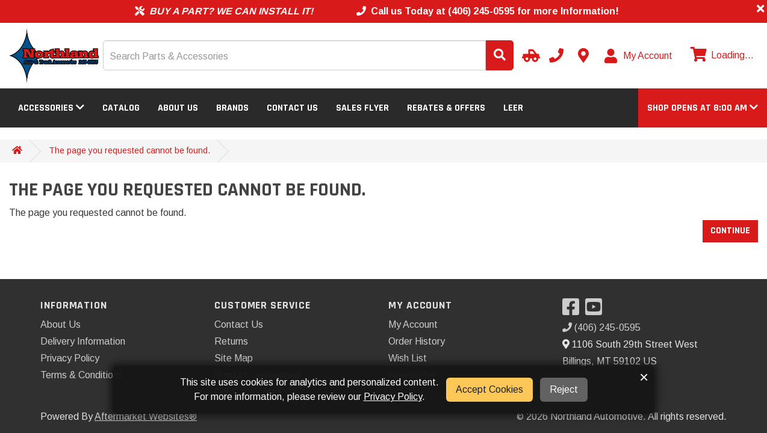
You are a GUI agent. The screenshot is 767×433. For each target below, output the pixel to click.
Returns (231, 341)
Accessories (51, 108)
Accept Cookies (489, 389)
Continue (730, 230)
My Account (413, 324)
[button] (702, 107)
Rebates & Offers (446, 108)
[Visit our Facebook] (573, 311)
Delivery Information (82, 341)
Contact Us (292, 108)
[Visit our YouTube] (596, 311)
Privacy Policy (69, 358)
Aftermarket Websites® (146, 416)
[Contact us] (583, 55)
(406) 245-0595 (601, 327)
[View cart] (721, 55)
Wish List (407, 358)
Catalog (121, 108)
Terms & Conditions (81, 375)
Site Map (233, 358)
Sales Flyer (362, 108)
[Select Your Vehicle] (529, 55)
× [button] (643, 377)
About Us (178, 108)
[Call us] (556, 55)
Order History (416, 341)
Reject (564, 389)
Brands (232, 108)
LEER (513, 108)
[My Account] (639, 56)
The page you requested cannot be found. (129, 150)
